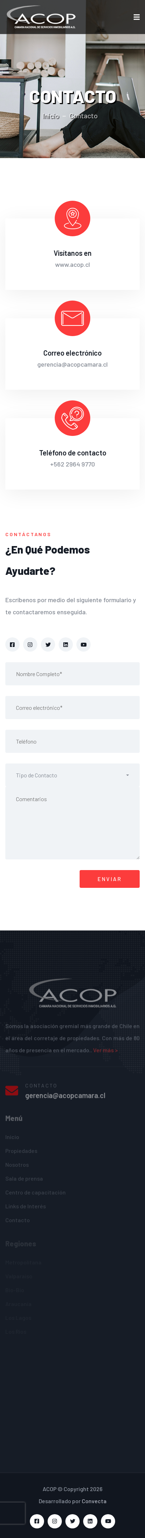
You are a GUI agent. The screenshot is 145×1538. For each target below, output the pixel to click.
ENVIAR (109, 879)
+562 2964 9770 (72, 464)
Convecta (94, 1500)
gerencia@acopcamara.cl (72, 364)
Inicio (50, 115)
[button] (72, 775)
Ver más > (105, 1052)
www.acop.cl (72, 264)
